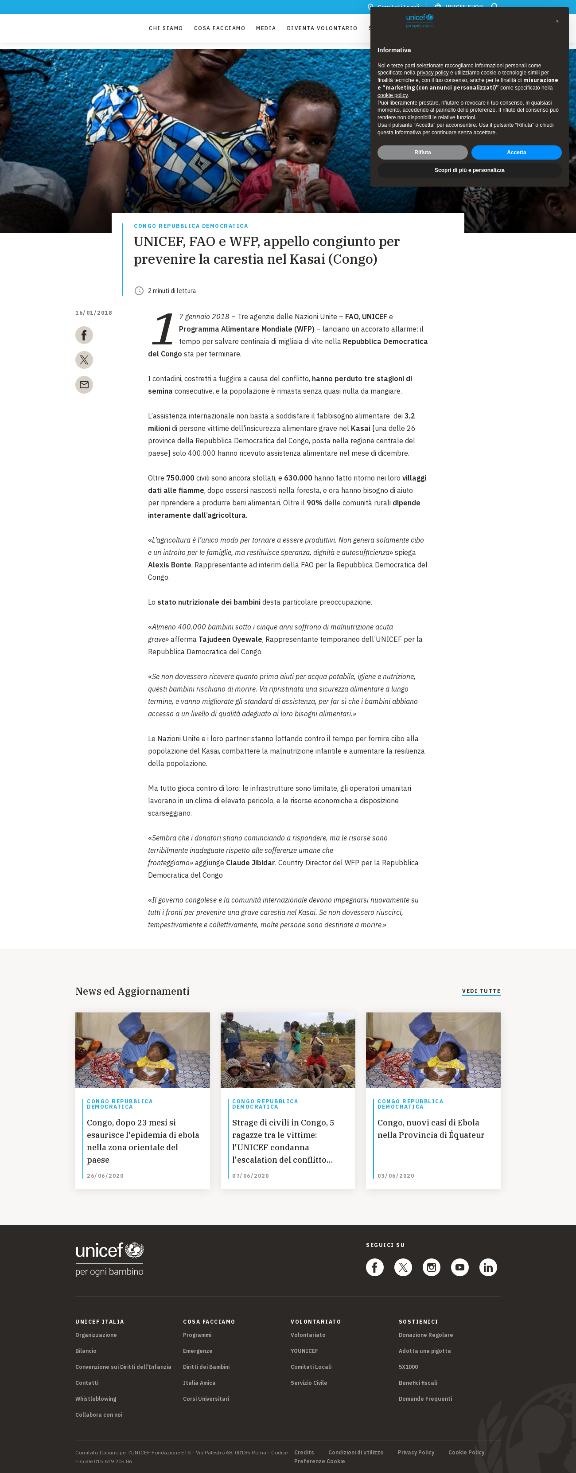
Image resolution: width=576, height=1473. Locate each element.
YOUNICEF (304, 1351)
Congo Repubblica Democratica (191, 226)
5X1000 (408, 1367)
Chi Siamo (166, 31)
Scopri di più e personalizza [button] (470, 170)
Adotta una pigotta (425, 1351)
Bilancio (86, 1351)
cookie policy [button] (393, 95)
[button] (557, 21)
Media (266, 31)
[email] (84, 386)
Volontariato (308, 1335)
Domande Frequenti (425, 1398)
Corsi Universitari (206, 1398)
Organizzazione (96, 1335)
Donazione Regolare (426, 1335)
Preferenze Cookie (319, 1461)
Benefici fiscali (418, 1382)
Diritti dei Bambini (206, 1367)
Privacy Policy (416, 1452)
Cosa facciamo (220, 31)
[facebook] (84, 337)
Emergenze (198, 1351)
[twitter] (84, 361)
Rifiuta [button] (422, 152)
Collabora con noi (98, 1414)
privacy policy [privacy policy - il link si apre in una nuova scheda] (433, 73)
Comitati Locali (311, 1367)
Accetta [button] (516, 152)
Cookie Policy (466, 1452)
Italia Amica (199, 1382)
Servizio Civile (309, 1382)
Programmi (197, 1335)
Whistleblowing (95, 1398)
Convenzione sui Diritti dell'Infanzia (123, 1367)
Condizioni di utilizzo (356, 1452)
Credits (304, 1452)
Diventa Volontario (322, 31)
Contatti (86, 1382)
